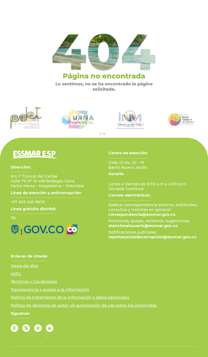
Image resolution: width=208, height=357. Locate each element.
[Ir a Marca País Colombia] (73, 229)
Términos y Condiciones (34, 281)
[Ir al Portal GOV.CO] (37, 229)
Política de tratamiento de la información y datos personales (70, 297)
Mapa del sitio (24, 265)
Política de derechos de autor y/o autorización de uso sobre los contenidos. (84, 305)
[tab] (100, 134)
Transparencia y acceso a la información (50, 289)
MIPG (16, 273)
